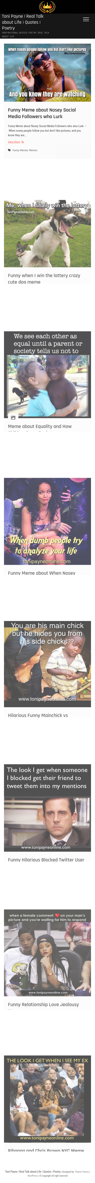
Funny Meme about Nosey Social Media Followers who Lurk (42, 118)
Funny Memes (20, 155)
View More (15, 147)
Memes (33, 155)
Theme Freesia (82, 1171)
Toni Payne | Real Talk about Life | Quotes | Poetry (23, 22)
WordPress (33, 1175)
